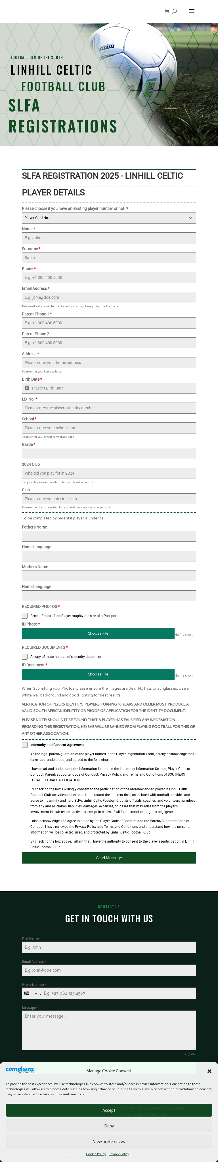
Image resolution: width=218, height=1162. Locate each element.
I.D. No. (29, 399)
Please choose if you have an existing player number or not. (75, 208)
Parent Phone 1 (37, 314)
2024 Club (31, 464)
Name (28, 229)
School (29, 419)
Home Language (36, 547)
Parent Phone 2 (35, 334)
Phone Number (34, 985)
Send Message (109, 858)
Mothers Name (35, 567)
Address (30, 353)
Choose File (98, 633)
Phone (29, 268)
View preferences (109, 1141)
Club (26, 490)
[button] (209, 1071)
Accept (109, 1110)
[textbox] (103, 217)
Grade (28, 444)
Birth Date (32, 379)
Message (30, 1008)
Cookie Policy (96, 1154)
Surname (31, 249)
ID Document (34, 665)
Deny (109, 1126)
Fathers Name (34, 527)
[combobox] (109, 218)
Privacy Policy (119, 1154)
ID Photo (31, 624)
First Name (31, 938)
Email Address (35, 288)
